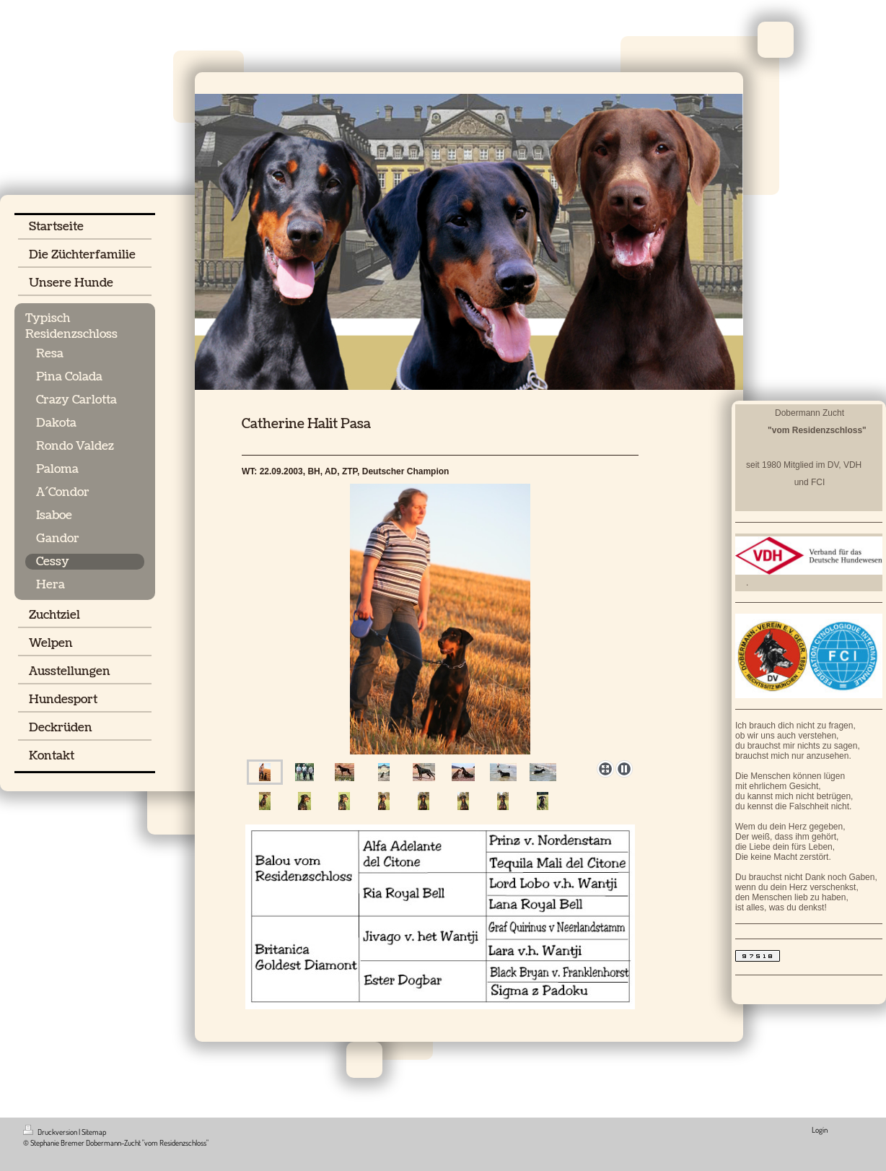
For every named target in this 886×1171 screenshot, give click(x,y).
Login (820, 1130)
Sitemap (94, 1132)
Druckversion (51, 1132)
